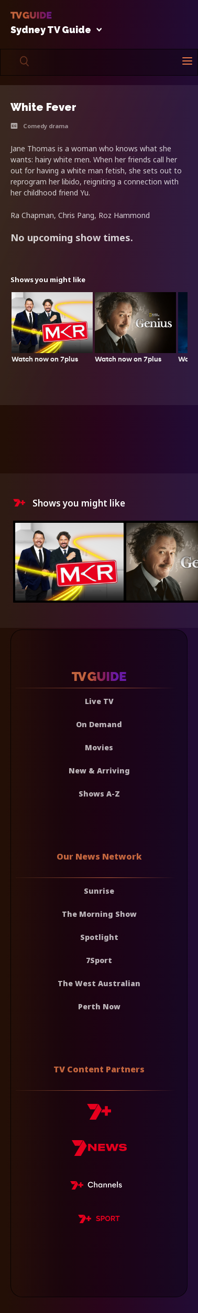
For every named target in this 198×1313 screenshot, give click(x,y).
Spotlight (99, 937)
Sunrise (99, 891)
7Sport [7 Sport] (99, 960)
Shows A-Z (99, 794)
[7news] (99, 1152)
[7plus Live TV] (99, 1186)
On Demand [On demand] (99, 724)
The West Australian (99, 983)
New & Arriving (99, 771)
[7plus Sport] (99, 1220)
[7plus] (99, 1116)
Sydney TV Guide (53, 30)
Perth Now (99, 1006)
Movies (99, 747)
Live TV (99, 701)
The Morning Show (99, 914)
